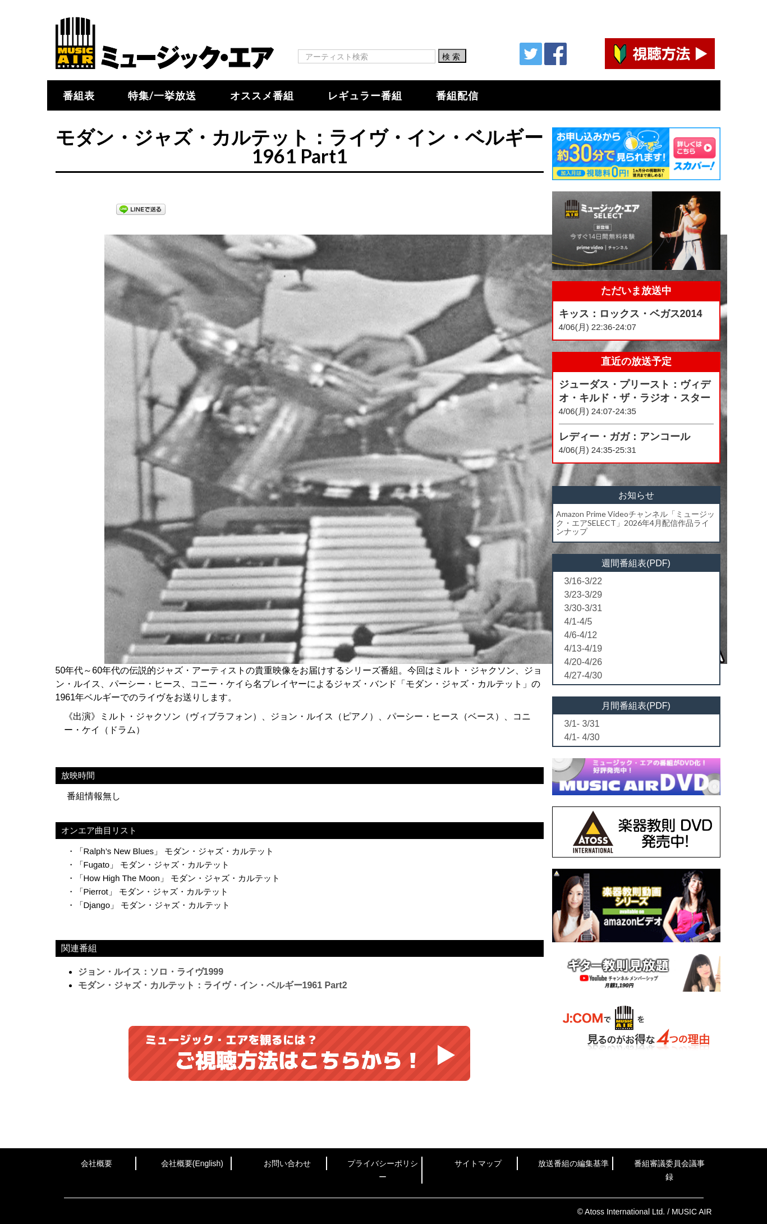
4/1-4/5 (578, 621)
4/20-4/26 (583, 662)
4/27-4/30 (583, 675)
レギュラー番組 (365, 95)
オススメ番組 (262, 95)
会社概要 (96, 1163)
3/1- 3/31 (582, 723)
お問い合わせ (287, 1163)
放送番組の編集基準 (573, 1163)
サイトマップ (478, 1163)
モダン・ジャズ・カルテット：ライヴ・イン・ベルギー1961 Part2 (212, 985)
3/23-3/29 (583, 594)
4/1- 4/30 (582, 737)
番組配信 (457, 95)
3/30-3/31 (583, 608)
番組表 (79, 95)
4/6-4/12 (581, 635)
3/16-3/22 (583, 581)
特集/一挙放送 (162, 95)
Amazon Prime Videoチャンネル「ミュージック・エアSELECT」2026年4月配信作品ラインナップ (635, 522)
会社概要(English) (192, 1163)
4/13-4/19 (583, 648)
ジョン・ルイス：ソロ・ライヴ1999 (151, 972)
